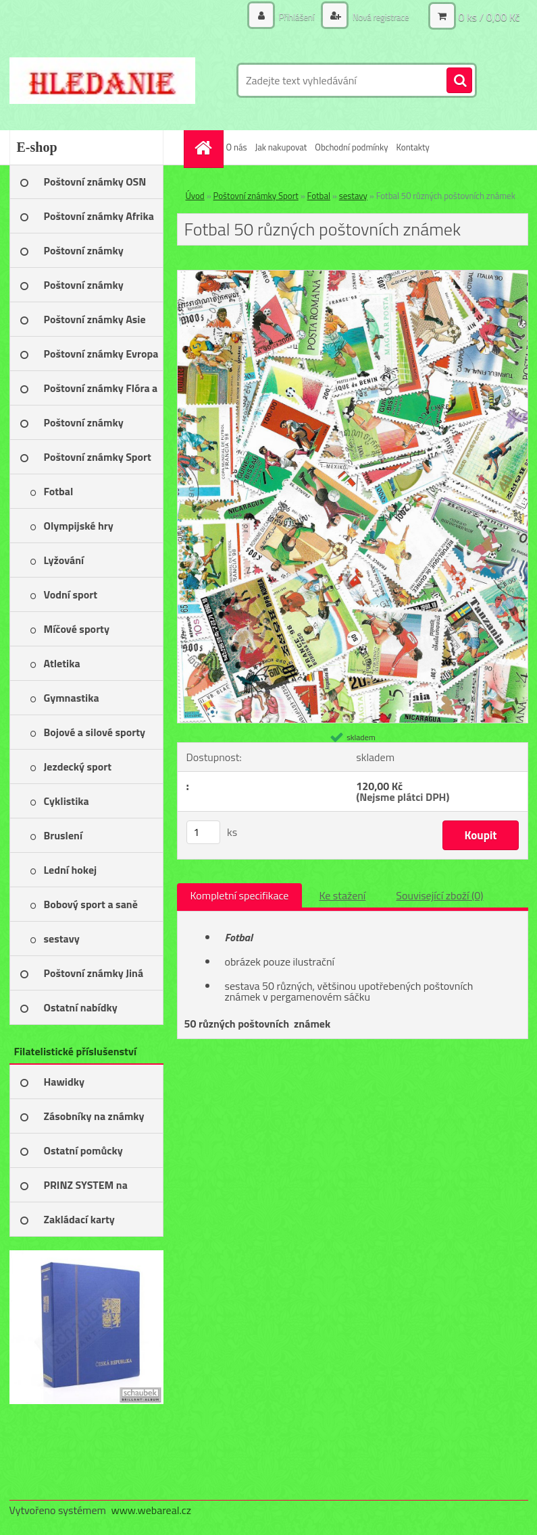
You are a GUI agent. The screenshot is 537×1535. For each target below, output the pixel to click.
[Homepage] (205, 147)
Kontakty (413, 147)
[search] (459, 81)
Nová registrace (377, 16)
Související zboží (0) (439, 895)
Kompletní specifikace (239, 895)
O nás (236, 147)
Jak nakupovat (281, 147)
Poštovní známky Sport (256, 195)
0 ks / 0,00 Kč (488, 17)
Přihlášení (289, 16)
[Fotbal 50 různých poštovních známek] (353, 276)
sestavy (353, 195)
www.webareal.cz (151, 1510)
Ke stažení (342, 895)
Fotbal (318, 195)
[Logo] (102, 80)
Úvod (195, 195)
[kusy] (203, 832)
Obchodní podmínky (351, 147)
